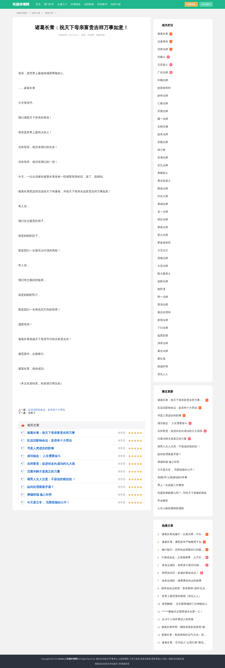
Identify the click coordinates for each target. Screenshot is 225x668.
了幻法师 (163, 327)
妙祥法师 (163, 95)
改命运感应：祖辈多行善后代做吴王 (183, 565)
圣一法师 (163, 211)
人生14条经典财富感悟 (171, 508)
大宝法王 (163, 250)
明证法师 (163, 219)
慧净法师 (163, 304)
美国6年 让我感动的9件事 (172, 477)
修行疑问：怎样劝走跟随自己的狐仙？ (184, 549)
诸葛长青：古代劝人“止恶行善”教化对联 (185, 642)
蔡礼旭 (161, 358)
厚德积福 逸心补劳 (168, 462)
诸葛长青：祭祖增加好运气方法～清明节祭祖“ (185, 634)
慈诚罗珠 (163, 366)
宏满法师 (163, 157)
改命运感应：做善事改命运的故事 (181, 580)
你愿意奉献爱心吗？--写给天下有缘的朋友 (182, 492)
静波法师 (163, 188)
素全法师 (163, 351)
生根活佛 (163, 126)
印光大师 (163, 196)
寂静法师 (163, 281)
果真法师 (163, 227)
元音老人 (163, 64)
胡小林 (161, 149)
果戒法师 (163, 204)
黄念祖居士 (164, 180)
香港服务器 (124, 664)
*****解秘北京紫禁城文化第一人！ (182, 611)
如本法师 (163, 134)
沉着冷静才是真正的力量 (172, 438)
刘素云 (161, 57)
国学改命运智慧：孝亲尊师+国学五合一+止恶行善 (184, 588)
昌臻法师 (163, 258)
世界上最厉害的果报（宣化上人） (181, 596)
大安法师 (163, 265)
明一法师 (163, 296)
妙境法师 (163, 320)
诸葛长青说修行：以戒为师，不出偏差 (184, 534)
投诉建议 (206, 4)
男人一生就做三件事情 (171, 485)
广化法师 (163, 72)
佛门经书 (49, 4)
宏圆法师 (163, 142)
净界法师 (163, 343)
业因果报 (89, 4)
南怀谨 (161, 289)
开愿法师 (163, 111)
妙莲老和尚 (164, 88)
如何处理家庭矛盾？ (169, 454)
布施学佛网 (21, 13)
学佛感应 (76, 4)
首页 (38, 4)
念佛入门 (62, 4)
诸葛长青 (49, 13)
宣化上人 (163, 374)
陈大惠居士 (164, 273)
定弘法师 (163, 165)
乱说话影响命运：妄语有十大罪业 (46, 409)
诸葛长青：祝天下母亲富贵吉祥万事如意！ (183, 400)
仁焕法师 (163, 103)
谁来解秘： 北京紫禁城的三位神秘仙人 (184, 603)
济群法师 (163, 49)
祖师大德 (116, 4)
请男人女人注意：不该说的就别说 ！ (179, 446)
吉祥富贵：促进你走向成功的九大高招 (180, 431)
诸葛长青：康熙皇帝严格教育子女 (181, 542)
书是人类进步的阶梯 (169, 415)
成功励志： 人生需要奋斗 (172, 423)
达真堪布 (163, 41)
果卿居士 (163, 173)
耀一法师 (163, 118)
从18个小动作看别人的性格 (178, 619)
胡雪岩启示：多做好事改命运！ (180, 572)
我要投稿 (191, 4)
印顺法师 (163, 80)
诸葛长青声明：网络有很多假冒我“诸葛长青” (185, 627)
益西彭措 (163, 335)
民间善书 (102, 4)
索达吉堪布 (164, 312)
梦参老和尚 (164, 242)
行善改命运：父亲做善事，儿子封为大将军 (185, 557)
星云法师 (163, 235)
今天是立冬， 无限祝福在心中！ (176, 469)
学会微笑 (163, 500)
